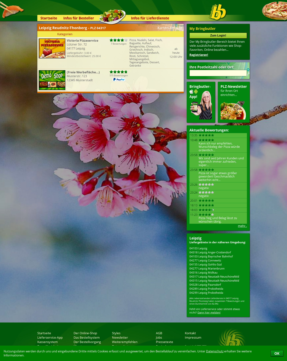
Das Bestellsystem (87, 337)
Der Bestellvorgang (87, 342)
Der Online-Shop (85, 333)
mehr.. (242, 226)
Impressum (193, 337)
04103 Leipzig (198, 248)
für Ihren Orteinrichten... (234, 102)
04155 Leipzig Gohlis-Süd (205, 264)
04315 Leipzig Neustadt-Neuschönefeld (214, 280)
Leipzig (195, 238)
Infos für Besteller (78, 18)
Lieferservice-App (50, 337)
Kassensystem (47, 342)
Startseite (48, 18)
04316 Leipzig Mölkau (203, 272)
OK (276, 353)
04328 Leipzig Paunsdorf (205, 284)
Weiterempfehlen (124, 342)
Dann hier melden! (209, 312)
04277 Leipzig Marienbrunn (207, 268)
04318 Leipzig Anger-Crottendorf (210, 252)
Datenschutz (214, 351)
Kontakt (190, 333)
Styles (116, 333)
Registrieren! (198, 55)
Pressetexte (164, 342)
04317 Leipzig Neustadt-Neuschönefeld (214, 276)
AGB (159, 333)
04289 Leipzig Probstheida (206, 288)
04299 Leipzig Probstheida (206, 292)
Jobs (159, 337)
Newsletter (120, 337)
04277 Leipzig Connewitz (205, 260)
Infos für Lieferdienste (150, 18)
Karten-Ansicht (169, 27)
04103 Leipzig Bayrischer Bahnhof (211, 256)
